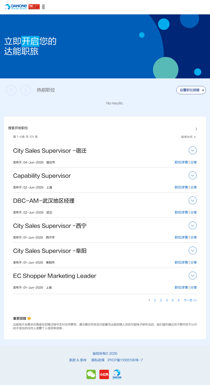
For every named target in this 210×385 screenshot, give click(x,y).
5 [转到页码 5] (173, 300)
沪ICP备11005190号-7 (125, 360)
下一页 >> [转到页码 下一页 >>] (190, 300)
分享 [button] (193, 162)
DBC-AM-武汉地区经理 (43, 201)
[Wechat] (91, 374)
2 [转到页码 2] (155, 300)
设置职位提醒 (190, 90)
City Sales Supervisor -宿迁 (50, 151)
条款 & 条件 (78, 360)
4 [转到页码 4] (167, 300)
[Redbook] (105, 374)
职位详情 (182, 162)
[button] (193, 150)
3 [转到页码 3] (161, 300)
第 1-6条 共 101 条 (25, 137)
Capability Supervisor (42, 176)
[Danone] (117, 374)
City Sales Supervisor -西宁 (50, 226)
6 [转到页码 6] (179, 300)
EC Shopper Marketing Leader (54, 276)
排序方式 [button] (187, 137)
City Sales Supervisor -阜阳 (50, 251)
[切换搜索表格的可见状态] (196, 129)
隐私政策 (98, 360)
